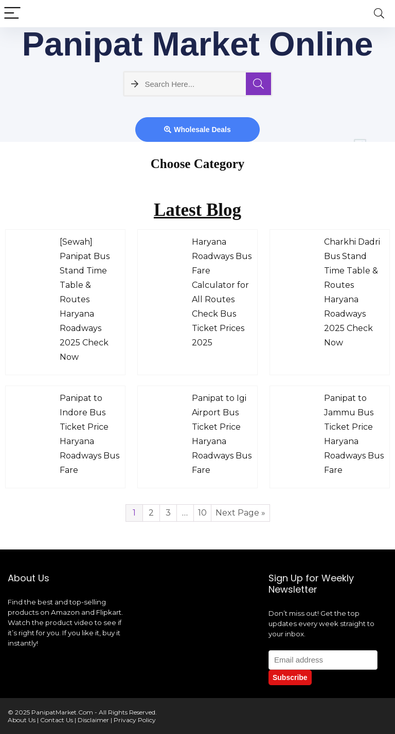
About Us (21, 720)
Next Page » (240, 513)
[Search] (379, 13)
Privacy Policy (135, 720)
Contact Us (56, 720)
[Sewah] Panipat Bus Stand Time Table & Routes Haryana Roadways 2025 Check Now (85, 299)
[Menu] (12, 13)
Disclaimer (93, 720)
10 (202, 513)
